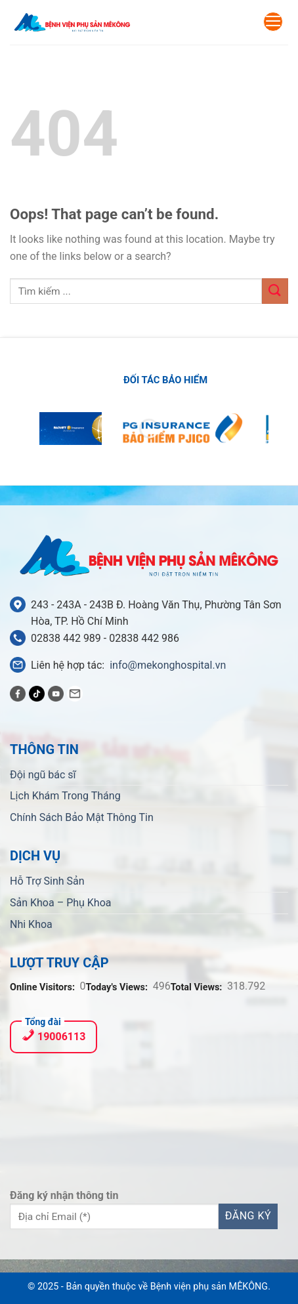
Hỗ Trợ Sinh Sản (47, 881)
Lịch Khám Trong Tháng (65, 795)
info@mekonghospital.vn (168, 665)
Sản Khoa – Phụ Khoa (61, 902)
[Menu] (273, 22)
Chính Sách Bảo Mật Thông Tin (82, 817)
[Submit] (275, 291)
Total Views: (197, 987)
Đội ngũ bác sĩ (43, 774)
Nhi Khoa (31, 924)
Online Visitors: (43, 987)
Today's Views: (118, 987)
